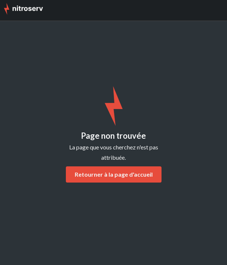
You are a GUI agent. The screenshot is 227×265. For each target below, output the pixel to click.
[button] (216, 10)
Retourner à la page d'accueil (114, 174)
